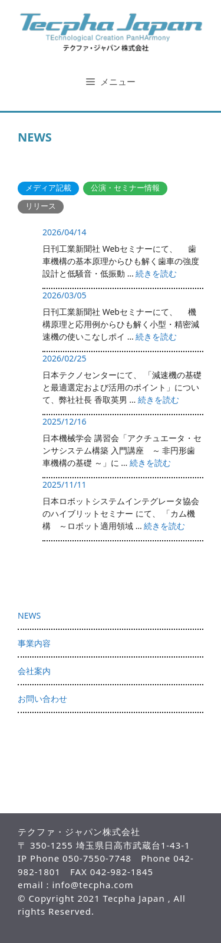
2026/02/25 (64, 358)
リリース (40, 206)
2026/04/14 (64, 232)
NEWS (29, 615)
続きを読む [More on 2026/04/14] (156, 273)
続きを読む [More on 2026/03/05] (156, 336)
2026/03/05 (64, 295)
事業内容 (34, 643)
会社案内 (34, 670)
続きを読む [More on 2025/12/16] (150, 462)
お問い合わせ (42, 698)
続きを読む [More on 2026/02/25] (158, 399)
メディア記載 (48, 188)
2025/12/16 (64, 421)
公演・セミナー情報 (125, 188)
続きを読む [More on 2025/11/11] (164, 525)
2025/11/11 (64, 484)
